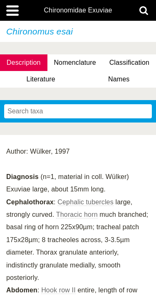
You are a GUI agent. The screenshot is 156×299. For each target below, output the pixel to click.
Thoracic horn (77, 214)
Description (24, 62)
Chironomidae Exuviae (78, 10)
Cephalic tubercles (85, 202)
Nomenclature (75, 62)
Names (118, 79)
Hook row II (58, 290)
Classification (129, 62)
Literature (41, 79)
